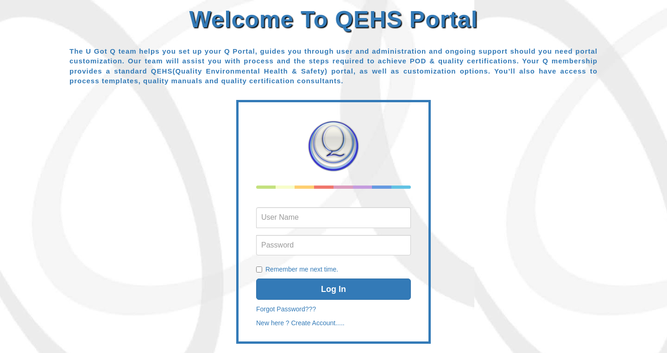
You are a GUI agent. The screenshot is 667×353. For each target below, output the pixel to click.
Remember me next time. (301, 269)
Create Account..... (317, 323)
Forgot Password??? (286, 309)
